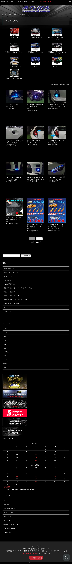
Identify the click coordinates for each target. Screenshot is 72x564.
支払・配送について (9, 508)
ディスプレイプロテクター (14, 74)
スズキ (5, 356)
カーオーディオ (8, 276)
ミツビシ (6, 359)
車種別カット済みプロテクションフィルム (57, 49)
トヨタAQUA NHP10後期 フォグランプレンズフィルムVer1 (35, 106)
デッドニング (14, 33)
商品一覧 (6, 504)
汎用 (4, 367)
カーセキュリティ (8, 268)
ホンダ (5, 336)
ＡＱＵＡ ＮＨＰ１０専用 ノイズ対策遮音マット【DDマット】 (14, 219)
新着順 (67, 84)
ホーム (4, 14)
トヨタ (9, 14)
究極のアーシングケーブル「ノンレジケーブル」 (57, 34)
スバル (5, 332)
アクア (14, 14)
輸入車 (5, 363)
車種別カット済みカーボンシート (14, 49)
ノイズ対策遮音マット (35, 33)
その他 (5, 315)
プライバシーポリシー (10, 528)
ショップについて (8, 512)
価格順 (62, 84)
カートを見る (7, 520)
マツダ (5, 340)
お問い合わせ (7, 516)
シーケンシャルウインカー (14, 62)
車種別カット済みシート (10, 292)
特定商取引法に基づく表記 (11, 524)
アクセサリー (57, 62)
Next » (39, 238)
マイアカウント (8, 532)
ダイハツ (6, 344)
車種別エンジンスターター (11, 272)
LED (35, 62)
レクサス (6, 352)
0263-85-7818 (44, 1)
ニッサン (6, 348)
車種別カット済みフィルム (36, 48)
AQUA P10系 (21, 14)
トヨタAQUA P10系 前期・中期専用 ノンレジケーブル (35, 227)
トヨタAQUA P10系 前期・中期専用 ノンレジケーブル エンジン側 (56, 227)
